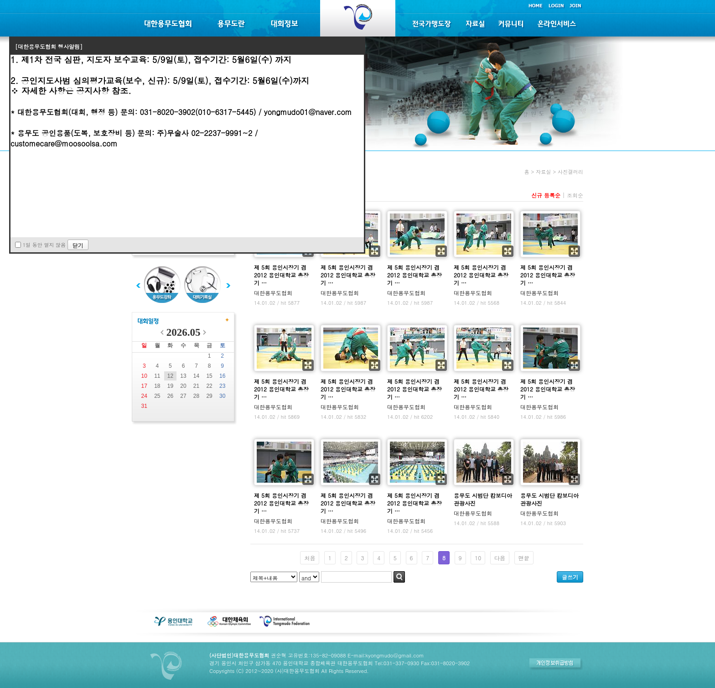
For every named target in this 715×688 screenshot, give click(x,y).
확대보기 (374, 251)
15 (209, 376)
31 (144, 406)
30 (222, 396)
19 (170, 386)
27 (183, 396)
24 (144, 396)
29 (209, 396)
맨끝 (523, 558)
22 (209, 386)
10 (144, 376)
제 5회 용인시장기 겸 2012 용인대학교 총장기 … (281, 275)
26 (170, 396)
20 (183, 386)
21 (196, 386)
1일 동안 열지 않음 (44, 244)
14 (196, 376)
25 (157, 396)
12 (170, 376)
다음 (499, 558)
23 (222, 386)
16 (222, 376)
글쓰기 (570, 577)
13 (183, 376)
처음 (309, 558)
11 (157, 376)
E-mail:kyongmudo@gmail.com (385, 655)
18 (157, 386)
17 (144, 386)
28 (196, 396)
